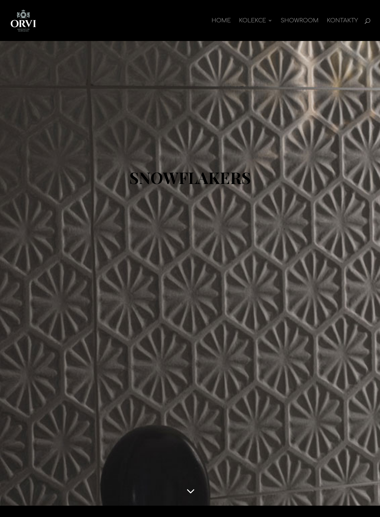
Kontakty (342, 21)
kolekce (252, 21)
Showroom (300, 21)
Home (221, 21)
